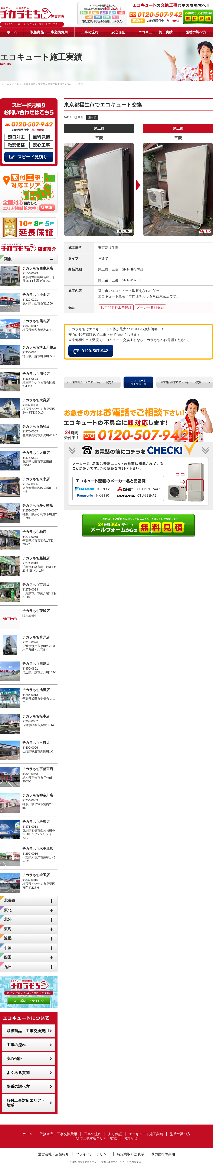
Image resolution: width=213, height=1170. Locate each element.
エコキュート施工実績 (155, 32)
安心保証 (118, 32)
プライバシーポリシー (93, 1154)
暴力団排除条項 (163, 1154)
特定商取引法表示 (130, 1154)
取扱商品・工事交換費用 (49, 32)
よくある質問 (18, 1073)
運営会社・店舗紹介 (53, 1154)
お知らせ (130, 1138)
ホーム (12, 32)
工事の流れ (89, 32)
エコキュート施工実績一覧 (138, 382)
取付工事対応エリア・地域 (26, 1103)
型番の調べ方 (196, 32)
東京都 (92, 117)
